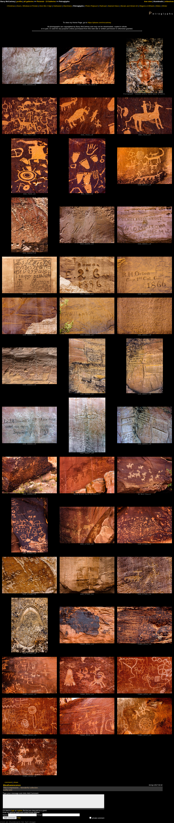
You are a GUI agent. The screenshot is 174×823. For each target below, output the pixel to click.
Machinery (67, 6)
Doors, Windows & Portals (27, 6)
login (13, 811)
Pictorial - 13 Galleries (46, 1)
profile (19, 1)
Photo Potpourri (91, 6)
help (19, 818)
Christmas (11, 6)
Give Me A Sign (45, 6)
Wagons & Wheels (146, 6)
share (16, 782)
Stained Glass (113, 6)
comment (8, 782)
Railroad (102, 6)
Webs (158, 6)
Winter (164, 6)
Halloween (57, 6)
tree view (148, 1)
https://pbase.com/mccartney (99, 22)
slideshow (169, 1)
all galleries (29, 1)
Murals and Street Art (129, 6)
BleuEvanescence (12, 785)
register (19, 811)
